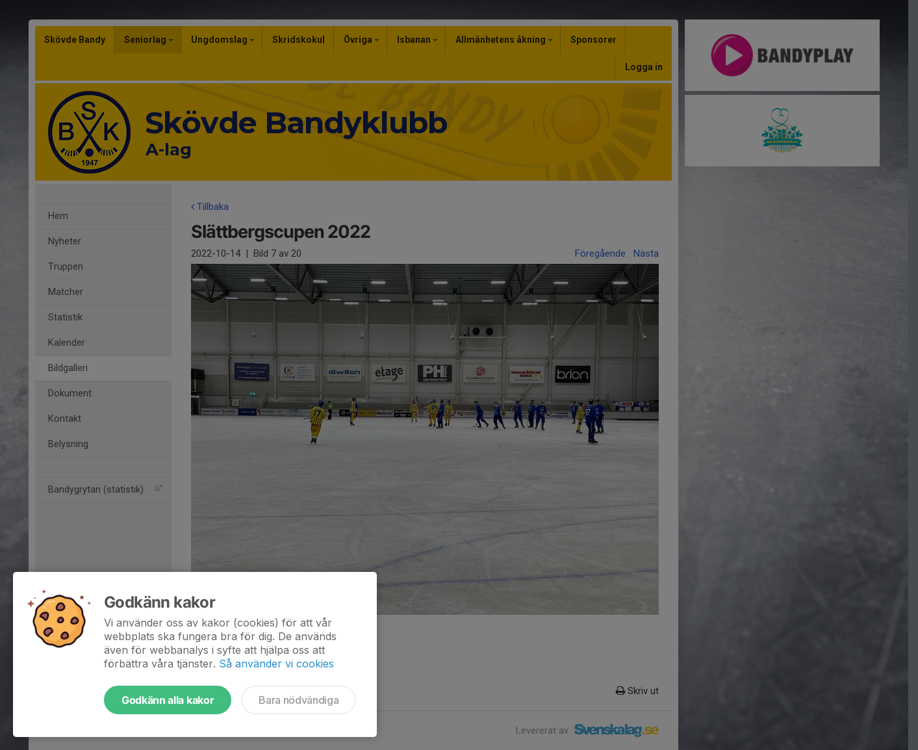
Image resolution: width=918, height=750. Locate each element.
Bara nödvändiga (298, 699)
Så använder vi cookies (276, 663)
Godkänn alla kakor (167, 699)
